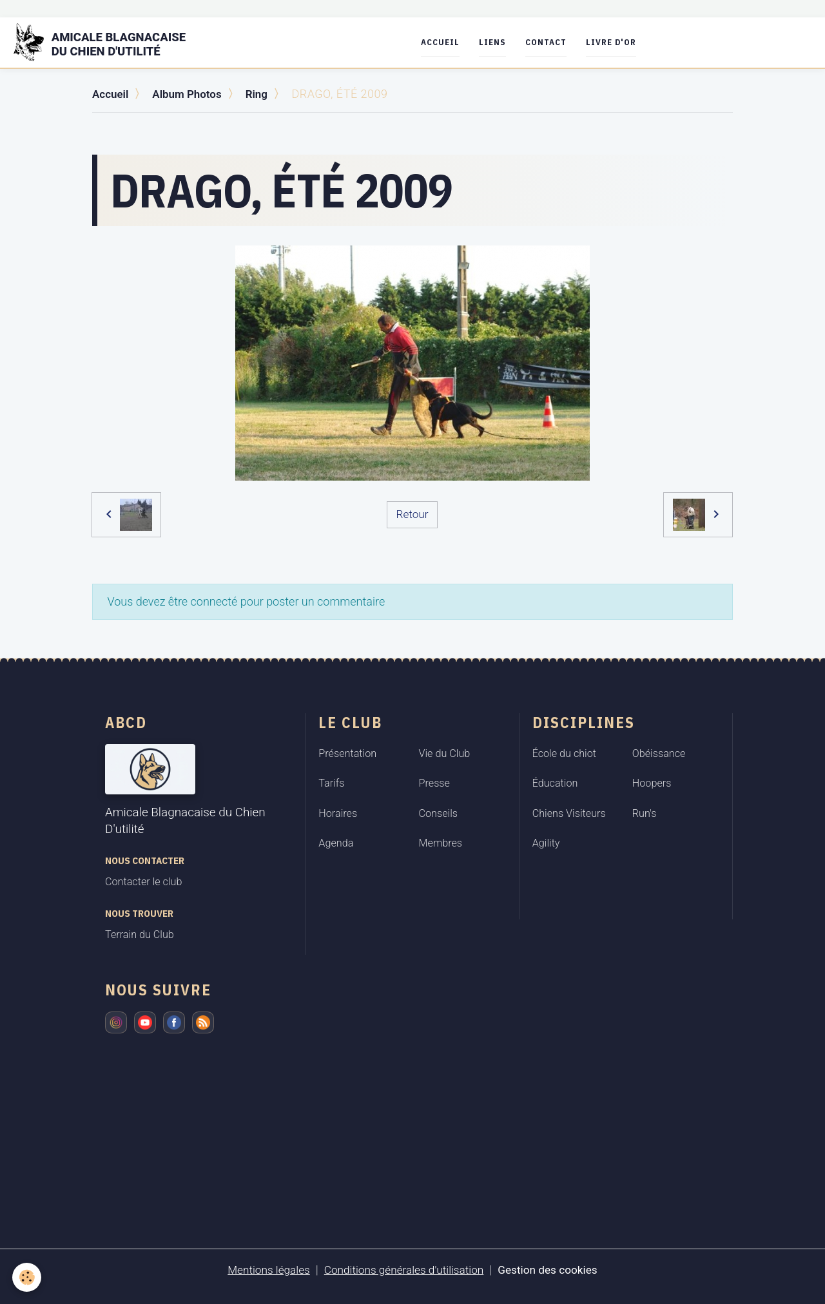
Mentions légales (263, 1269)
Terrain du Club (139, 934)
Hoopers (652, 783)
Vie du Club (445, 753)
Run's (644, 813)
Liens (500, 42)
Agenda (335, 843)
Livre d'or (619, 42)
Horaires (337, 813)
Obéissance (659, 753)
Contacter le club (143, 882)
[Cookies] (27, 1277)
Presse (434, 783)
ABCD (126, 722)
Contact (554, 42)
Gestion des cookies (553, 1269)
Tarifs (331, 783)
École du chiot (564, 753)
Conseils (438, 813)
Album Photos (191, 94)
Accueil (448, 42)
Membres (441, 843)
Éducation (555, 783)
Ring (263, 94)
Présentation (347, 753)
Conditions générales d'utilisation (403, 1269)
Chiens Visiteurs (569, 813)
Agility (546, 843)
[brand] (112, 42)
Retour (412, 514)
